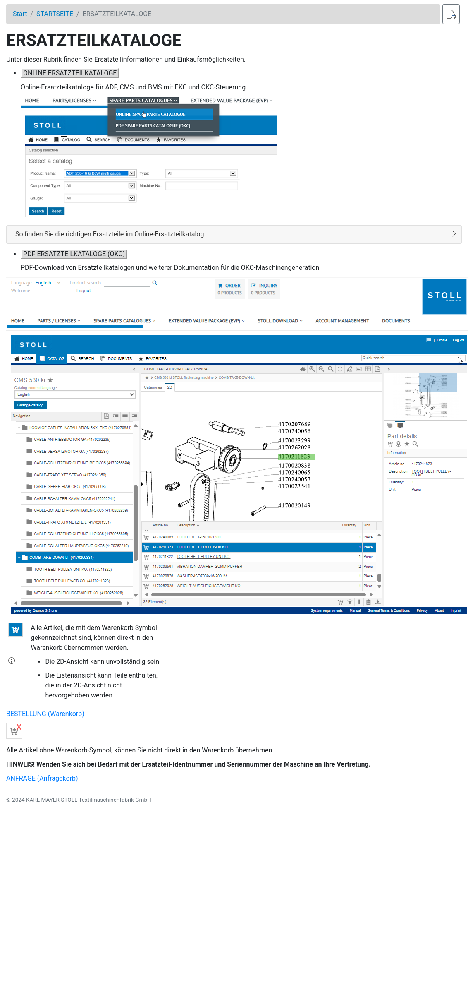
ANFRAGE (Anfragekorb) (42, 778)
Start (20, 14)
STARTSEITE (54, 14)
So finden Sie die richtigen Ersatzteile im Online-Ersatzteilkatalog (109, 234)
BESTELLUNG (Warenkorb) (45, 714)
